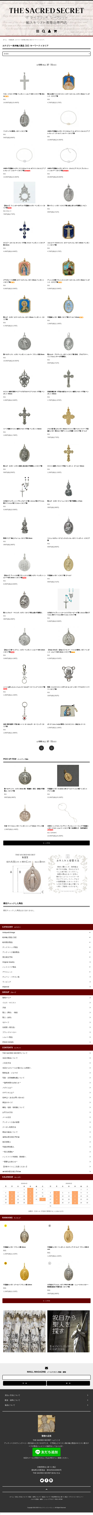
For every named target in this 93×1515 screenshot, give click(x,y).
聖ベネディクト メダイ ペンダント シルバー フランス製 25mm (23, 354)
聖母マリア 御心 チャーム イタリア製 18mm (17, 538)
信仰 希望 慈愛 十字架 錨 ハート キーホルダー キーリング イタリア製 (23, 725)
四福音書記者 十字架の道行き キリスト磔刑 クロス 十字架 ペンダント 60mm (68, 393)
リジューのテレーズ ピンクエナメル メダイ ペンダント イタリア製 (68, 539)
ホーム (5, 39)
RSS (56, 1499)
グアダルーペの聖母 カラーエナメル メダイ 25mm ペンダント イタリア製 (23, 281)
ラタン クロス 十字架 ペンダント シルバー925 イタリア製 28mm (23, 95)
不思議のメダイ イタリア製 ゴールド (59, 575)
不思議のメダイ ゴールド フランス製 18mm (17, 1285)
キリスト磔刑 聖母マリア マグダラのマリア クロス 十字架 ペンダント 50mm (24, 393)
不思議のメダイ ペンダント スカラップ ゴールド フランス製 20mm (68, 1248)
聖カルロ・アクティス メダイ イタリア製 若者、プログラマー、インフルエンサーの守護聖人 (68, 355)
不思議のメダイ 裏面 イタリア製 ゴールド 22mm (65, 317)
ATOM (60, 1499)
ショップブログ (48, 1499)
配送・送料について (35, 1497)
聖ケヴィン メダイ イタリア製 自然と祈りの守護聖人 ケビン (67, 205)
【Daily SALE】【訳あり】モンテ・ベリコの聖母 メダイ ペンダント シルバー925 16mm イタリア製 (68, 651)
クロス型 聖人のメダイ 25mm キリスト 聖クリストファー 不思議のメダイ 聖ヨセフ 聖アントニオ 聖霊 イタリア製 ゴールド (67, 430)
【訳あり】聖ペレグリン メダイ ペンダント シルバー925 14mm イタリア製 (24, 651)
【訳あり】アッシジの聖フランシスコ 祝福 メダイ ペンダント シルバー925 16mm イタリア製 (24, 576)
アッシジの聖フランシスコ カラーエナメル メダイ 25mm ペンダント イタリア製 (68, 281)
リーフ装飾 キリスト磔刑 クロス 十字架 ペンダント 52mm (22, 429)
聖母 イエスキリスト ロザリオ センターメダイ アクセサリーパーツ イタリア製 (68, 688)
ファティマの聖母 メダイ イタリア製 (15, 131)
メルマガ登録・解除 (37, 1499)
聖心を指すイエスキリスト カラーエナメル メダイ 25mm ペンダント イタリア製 (68, 95)
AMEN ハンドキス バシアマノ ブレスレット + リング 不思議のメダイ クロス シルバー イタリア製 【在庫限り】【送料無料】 (67, 828)
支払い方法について (21, 1497)
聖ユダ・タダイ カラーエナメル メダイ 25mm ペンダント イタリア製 (23, 318)
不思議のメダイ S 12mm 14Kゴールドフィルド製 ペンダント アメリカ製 (67, 790)
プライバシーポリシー (75, 1497)
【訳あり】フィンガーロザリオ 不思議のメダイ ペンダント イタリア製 (24, 207)
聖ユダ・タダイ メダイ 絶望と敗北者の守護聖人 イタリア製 (22, 466)
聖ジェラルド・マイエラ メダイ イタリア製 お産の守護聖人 (22, 613)
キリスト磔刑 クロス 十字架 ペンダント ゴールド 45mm (65, 466)
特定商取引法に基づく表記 (59, 1497)
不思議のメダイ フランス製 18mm (14, 1247)
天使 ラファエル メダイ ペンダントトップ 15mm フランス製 (24, 826)
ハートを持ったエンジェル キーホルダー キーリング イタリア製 (24, 688)
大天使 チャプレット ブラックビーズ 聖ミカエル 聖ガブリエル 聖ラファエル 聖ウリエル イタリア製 (23, 502)
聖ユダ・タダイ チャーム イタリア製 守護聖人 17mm (64, 501)
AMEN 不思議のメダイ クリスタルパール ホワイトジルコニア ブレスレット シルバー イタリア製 (24, 169)
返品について (46, 1497)
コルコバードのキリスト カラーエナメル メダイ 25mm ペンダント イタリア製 (68, 244)
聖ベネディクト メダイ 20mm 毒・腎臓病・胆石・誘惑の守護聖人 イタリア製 (24, 790)
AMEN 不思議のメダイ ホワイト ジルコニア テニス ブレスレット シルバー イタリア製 (68, 169)
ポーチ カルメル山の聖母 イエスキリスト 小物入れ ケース (66, 724)
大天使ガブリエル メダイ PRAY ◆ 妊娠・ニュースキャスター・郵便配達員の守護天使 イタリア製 (68, 1286)
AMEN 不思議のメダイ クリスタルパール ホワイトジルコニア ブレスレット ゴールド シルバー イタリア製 (68, 132)
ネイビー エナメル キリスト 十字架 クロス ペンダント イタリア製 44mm (24, 244)
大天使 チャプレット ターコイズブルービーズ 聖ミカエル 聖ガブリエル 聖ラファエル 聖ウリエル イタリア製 (68, 614)
